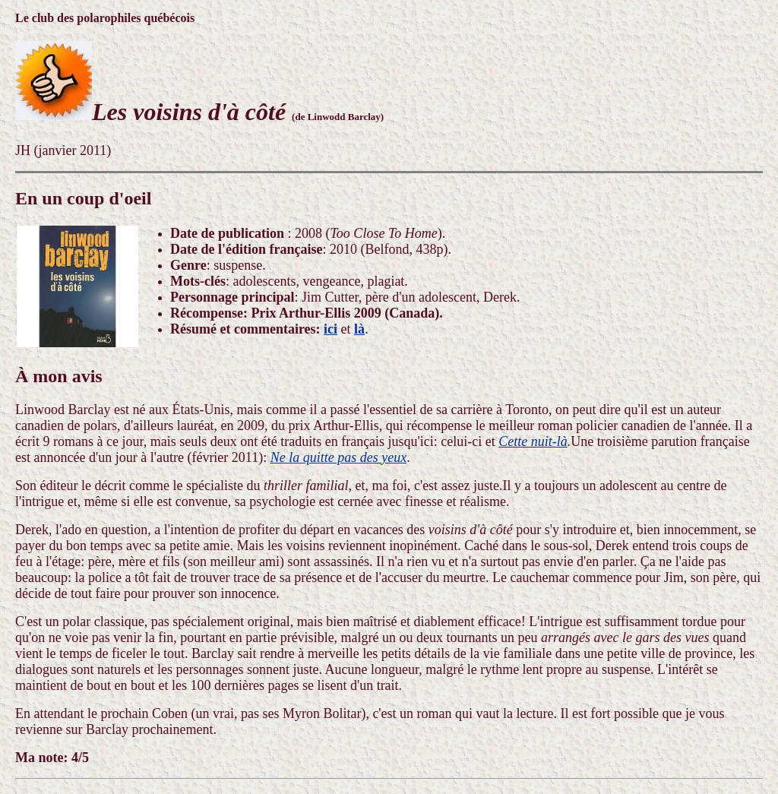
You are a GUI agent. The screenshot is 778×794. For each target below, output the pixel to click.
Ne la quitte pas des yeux (338, 457)
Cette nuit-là (532, 441)
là (359, 329)
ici (330, 329)
